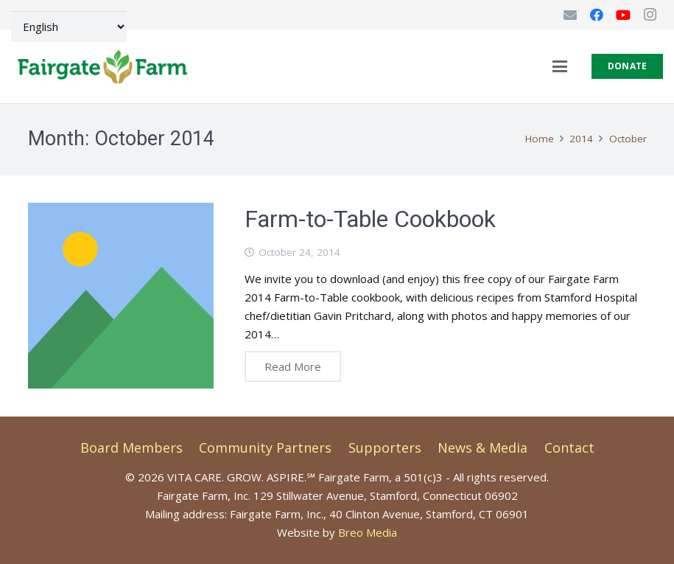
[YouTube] (623, 14)
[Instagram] (649, 14)
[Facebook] (596, 14)
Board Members (131, 447)
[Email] (570, 14)
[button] (560, 66)
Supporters (384, 447)
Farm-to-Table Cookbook (370, 219)
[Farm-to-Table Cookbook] (121, 296)
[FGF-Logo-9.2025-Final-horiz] (102, 66)
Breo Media (367, 532)
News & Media (482, 447)
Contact (569, 447)
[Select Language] (69, 26)
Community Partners (265, 447)
